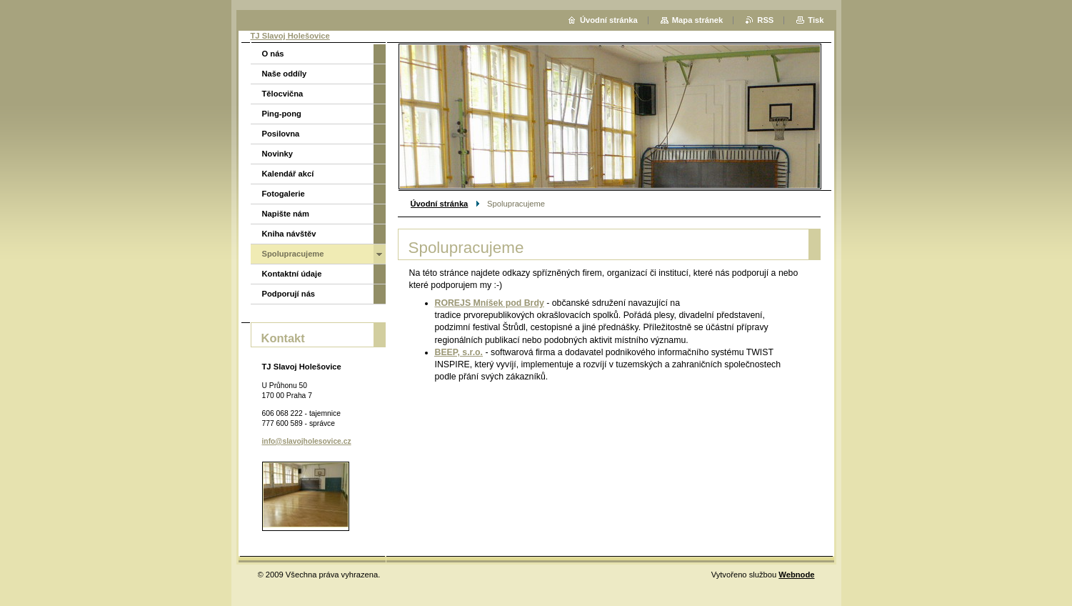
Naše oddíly (284, 73)
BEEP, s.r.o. (459, 352)
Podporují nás (289, 293)
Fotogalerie (283, 193)
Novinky (278, 153)
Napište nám (286, 213)
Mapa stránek (697, 20)
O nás (273, 53)
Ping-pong (281, 113)
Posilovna (281, 133)
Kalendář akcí (288, 173)
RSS (765, 20)
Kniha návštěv (289, 233)
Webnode (796, 574)
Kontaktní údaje (292, 273)
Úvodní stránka (440, 203)
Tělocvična (283, 93)
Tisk (815, 20)
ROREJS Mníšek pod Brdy (489, 303)
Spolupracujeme (293, 253)
